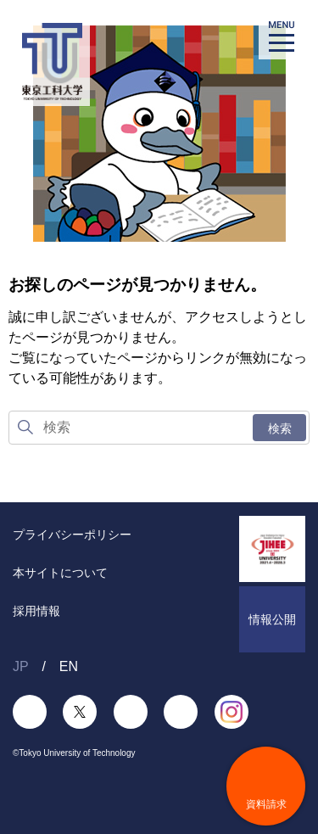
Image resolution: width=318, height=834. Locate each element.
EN (69, 666)
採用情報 (36, 611)
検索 (280, 428)
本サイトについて (60, 572)
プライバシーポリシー (72, 534)
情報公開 (272, 619)
